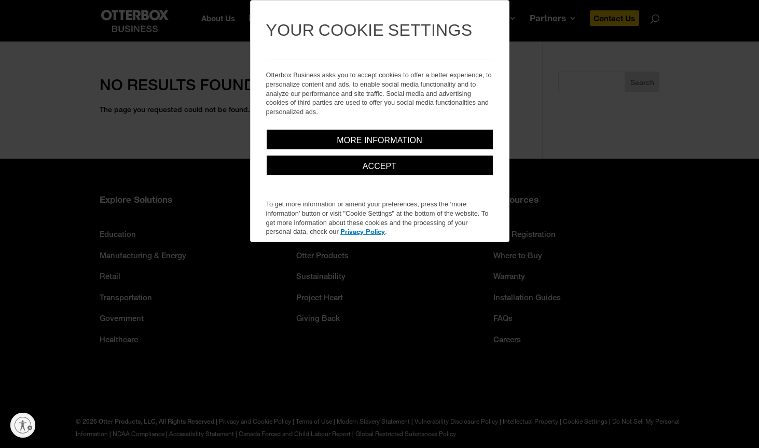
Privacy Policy (362, 231)
